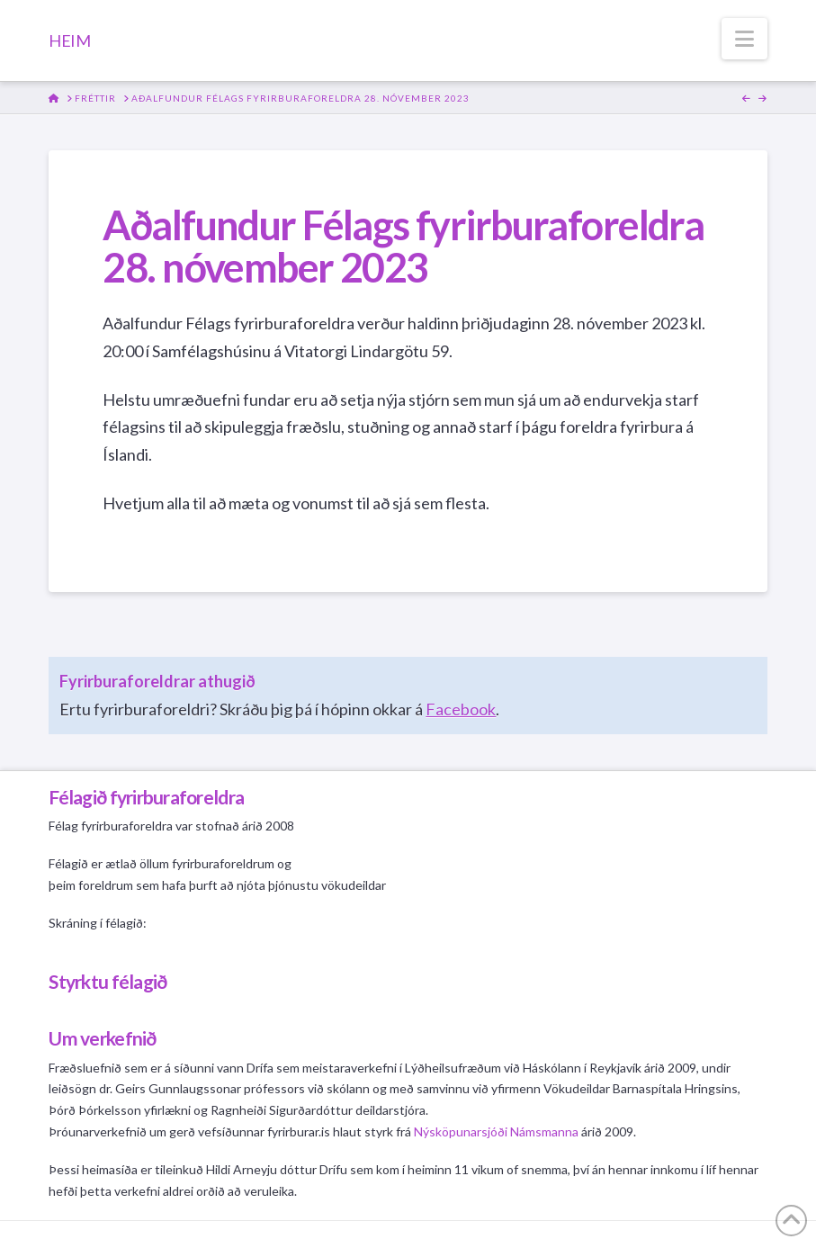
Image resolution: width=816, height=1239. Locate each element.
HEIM (69, 40)
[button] (744, 38)
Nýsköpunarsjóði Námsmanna (496, 1131)
